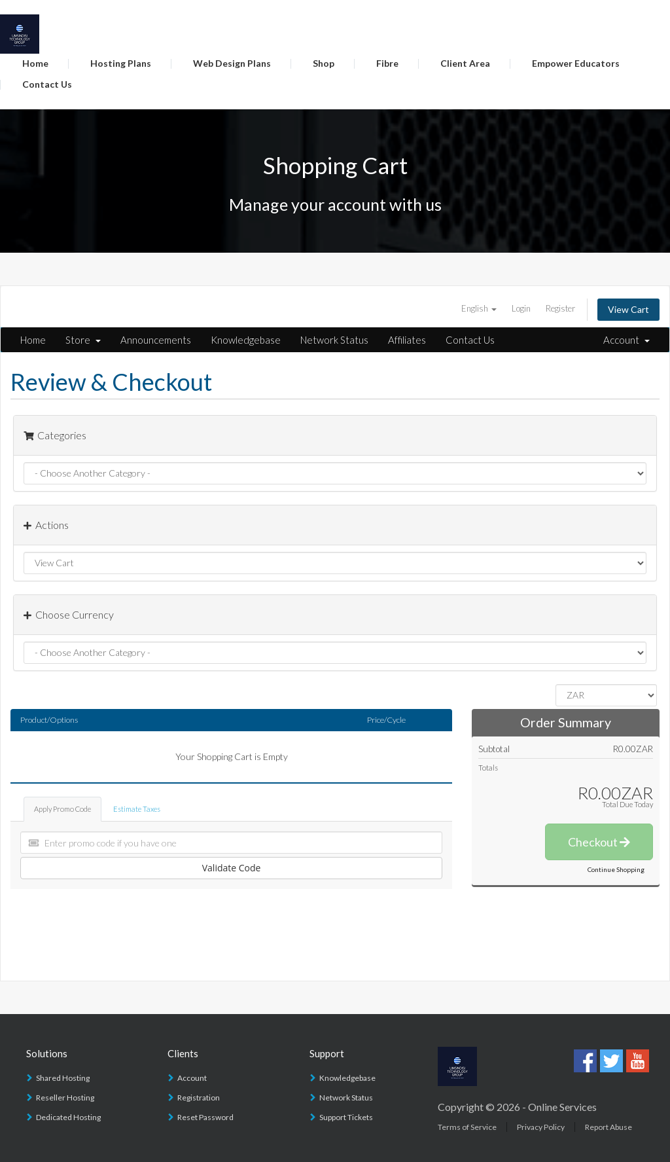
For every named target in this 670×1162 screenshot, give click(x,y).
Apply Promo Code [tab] (62, 809)
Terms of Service (467, 1127)
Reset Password (205, 1117)
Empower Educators (576, 63)
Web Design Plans (232, 63)
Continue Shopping (616, 869)
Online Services (562, 1106)
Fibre (387, 63)
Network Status (334, 340)
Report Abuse (608, 1127)
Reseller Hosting (65, 1097)
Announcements (155, 340)
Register (560, 308)
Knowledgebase (246, 340)
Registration (198, 1097)
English (479, 308)
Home (35, 63)
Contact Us (47, 84)
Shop (323, 63)
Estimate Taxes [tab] (136, 809)
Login (521, 308)
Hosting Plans (120, 63)
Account (626, 340)
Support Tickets (346, 1117)
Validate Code (231, 868)
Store (83, 340)
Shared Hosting (63, 1078)
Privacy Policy (541, 1127)
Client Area (465, 63)
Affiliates (407, 340)
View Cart (628, 309)
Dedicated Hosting (68, 1117)
